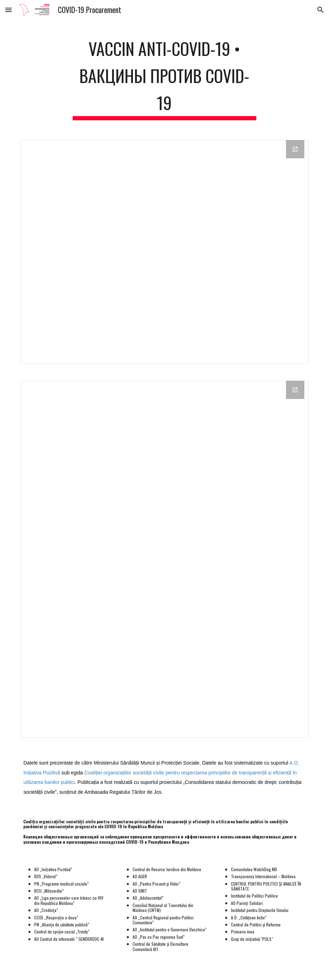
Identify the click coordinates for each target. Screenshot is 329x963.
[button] (8, 9)
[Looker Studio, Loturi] (164, 252)
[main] (164, 76)
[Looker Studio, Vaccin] (164, 559)
